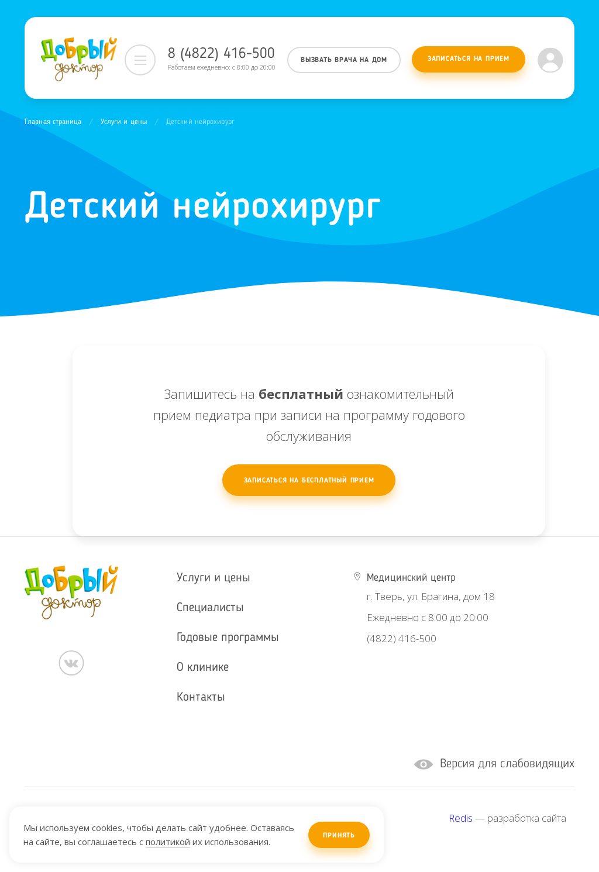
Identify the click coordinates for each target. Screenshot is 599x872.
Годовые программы (228, 638)
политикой (168, 841)
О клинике (203, 667)
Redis (461, 818)
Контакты (201, 697)
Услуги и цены (124, 122)
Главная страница (53, 122)
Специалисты (210, 608)
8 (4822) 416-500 (221, 54)
